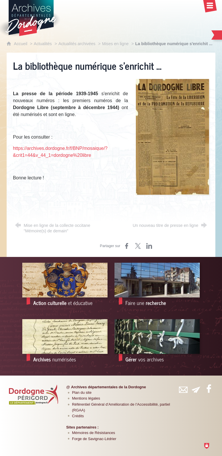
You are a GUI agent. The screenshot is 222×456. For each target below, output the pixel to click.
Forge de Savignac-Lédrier (94, 439)
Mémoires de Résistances (93, 433)
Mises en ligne (115, 43)
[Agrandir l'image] (172, 136)
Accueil (21, 43)
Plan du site (82, 392)
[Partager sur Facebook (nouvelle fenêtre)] (127, 246)
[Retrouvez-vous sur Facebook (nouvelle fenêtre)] (208, 388)
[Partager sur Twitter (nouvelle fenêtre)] (138, 246)
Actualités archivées (76, 43)
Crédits (78, 416)
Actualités (43, 43)
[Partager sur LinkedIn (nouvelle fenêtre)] (149, 246)
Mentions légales (86, 398)
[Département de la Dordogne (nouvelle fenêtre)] (33, 394)
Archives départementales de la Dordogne (108, 387)
